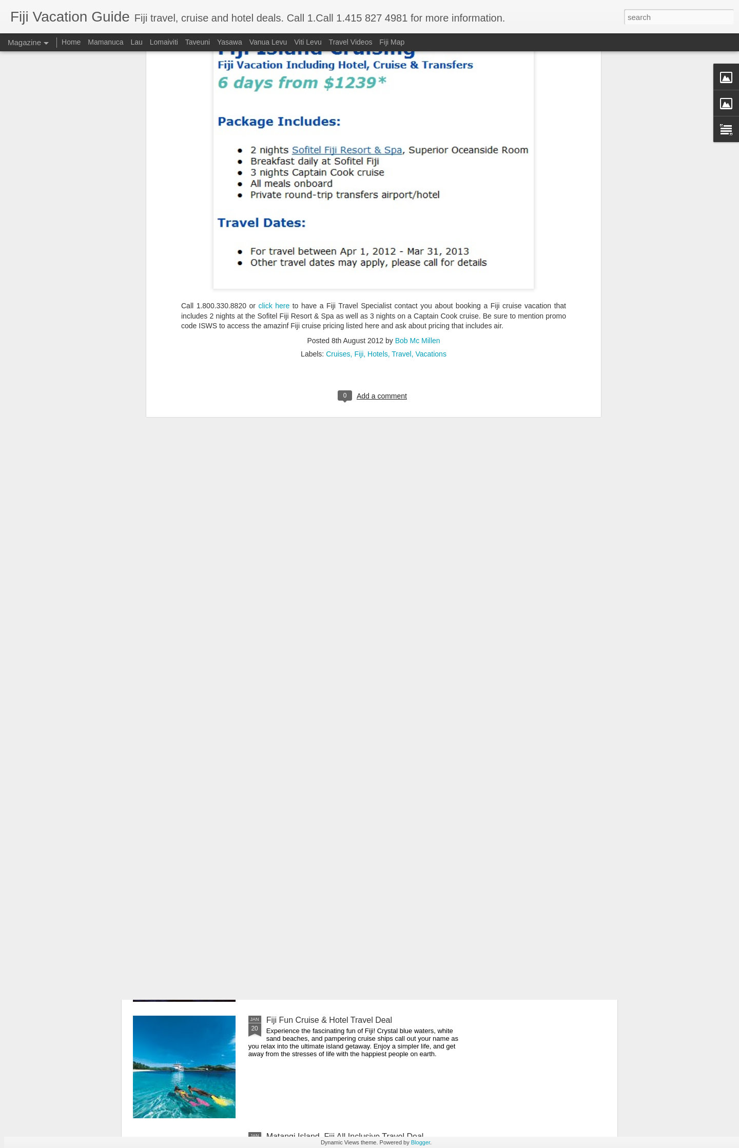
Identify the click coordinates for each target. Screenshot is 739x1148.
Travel (401, 143)
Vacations (430, 143)
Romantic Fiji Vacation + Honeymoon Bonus (346, 903)
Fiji (358, 143)
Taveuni (197, 42)
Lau (136, 42)
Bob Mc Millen (417, 130)
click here (273, 95)
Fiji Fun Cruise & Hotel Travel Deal (329, 1020)
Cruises (338, 143)
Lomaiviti (164, 42)
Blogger (420, 1142)
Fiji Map (391, 42)
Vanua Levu (268, 42)
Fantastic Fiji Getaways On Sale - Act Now (343, 787)
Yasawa (229, 42)
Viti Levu (307, 42)
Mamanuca (105, 42)
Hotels (377, 143)
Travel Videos (351, 42)
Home (72, 42)
